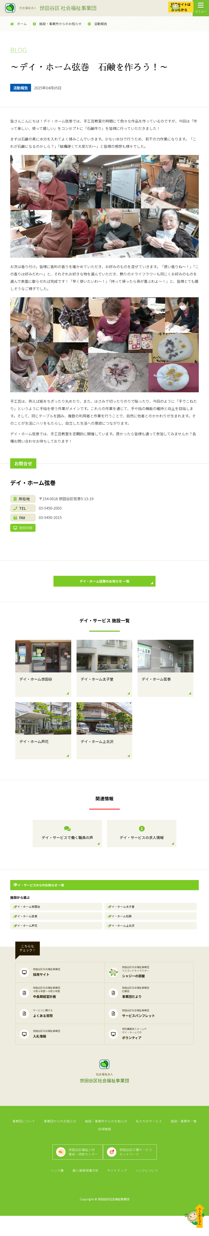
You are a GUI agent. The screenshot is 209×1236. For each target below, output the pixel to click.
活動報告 (97, 23)
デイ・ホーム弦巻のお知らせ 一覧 (115, 590)
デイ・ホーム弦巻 (27, 929)
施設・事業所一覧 (170, 1139)
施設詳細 (24, 532)
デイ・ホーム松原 (122, 929)
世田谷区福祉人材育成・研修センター (81, 1167)
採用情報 (196, 1139)
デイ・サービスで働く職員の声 (67, 844)
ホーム (18, 23)
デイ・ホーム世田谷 (29, 917)
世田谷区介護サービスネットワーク (138, 1167)
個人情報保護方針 (86, 1189)
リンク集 (59, 1189)
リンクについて (144, 1189)
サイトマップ (116, 1189)
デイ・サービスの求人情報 (141, 844)
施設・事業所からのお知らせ (57, 23)
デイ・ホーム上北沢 (123, 941)
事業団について (17, 1139)
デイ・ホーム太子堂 (123, 917)
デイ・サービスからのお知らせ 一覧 (39, 895)
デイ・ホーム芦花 (27, 941)
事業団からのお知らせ (51, 1139)
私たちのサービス (137, 1139)
